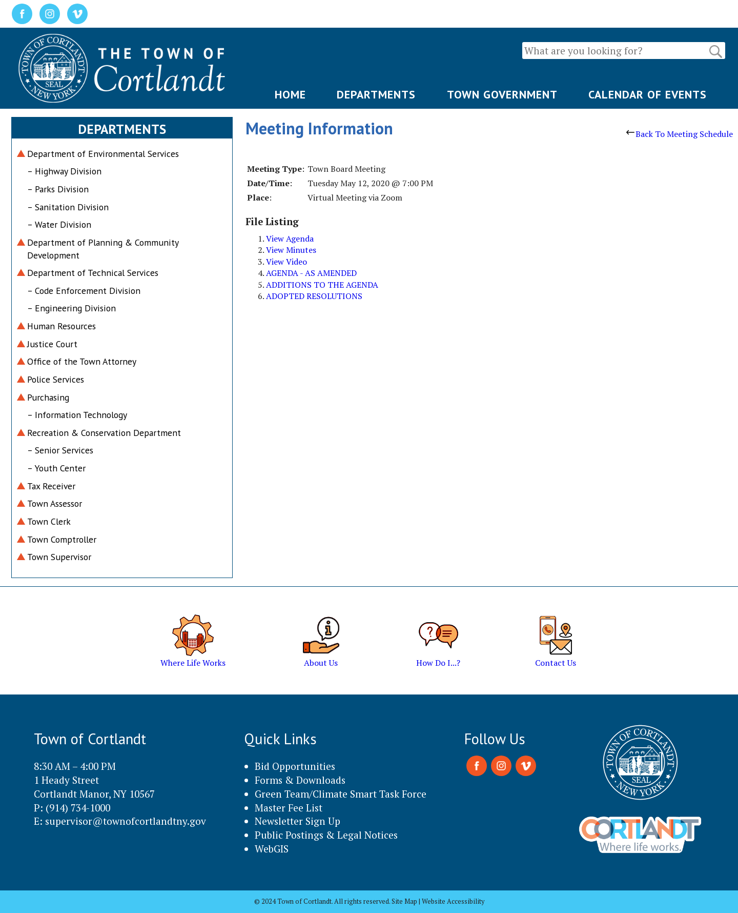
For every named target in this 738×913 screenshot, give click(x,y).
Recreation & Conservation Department (104, 433)
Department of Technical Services (92, 273)
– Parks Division (58, 189)
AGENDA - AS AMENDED (311, 273)
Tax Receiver (51, 486)
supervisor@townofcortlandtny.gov (125, 821)
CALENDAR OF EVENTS (647, 94)
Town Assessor (54, 503)
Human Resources (61, 326)
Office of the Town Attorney (81, 361)
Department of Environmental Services (103, 154)
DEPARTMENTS (376, 94)
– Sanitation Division (68, 207)
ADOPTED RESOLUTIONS (314, 296)
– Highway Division (64, 171)
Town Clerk (49, 521)
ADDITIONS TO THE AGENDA (322, 284)
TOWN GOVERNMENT (502, 94)
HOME (290, 94)
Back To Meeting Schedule (679, 134)
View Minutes (291, 249)
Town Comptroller (61, 539)
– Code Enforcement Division (83, 290)
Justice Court (52, 344)
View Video (286, 261)
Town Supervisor (59, 557)
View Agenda (290, 238)
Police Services (55, 379)
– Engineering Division (71, 308)
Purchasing (48, 397)
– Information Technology (77, 415)
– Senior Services (60, 450)
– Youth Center (56, 468)
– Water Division (59, 224)
